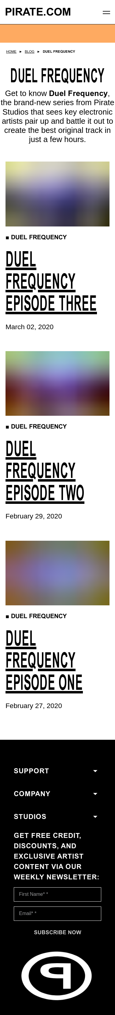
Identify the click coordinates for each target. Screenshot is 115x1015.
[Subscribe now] (57, 932)
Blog (29, 51)
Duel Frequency (59, 51)
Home (11, 51)
